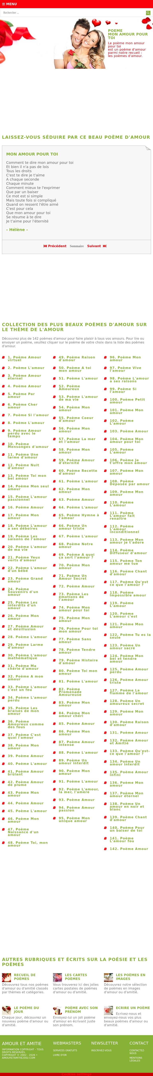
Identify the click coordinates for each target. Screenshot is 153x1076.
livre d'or (60, 1055)
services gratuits (65, 1050)
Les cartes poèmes (76, 977)
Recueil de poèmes (25, 977)
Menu (9, 4)
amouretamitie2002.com (18, 1057)
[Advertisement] (76, 101)
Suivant (97, 246)
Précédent (55, 246)
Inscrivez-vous (101, 1050)
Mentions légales (135, 1059)
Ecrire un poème (133, 1008)
